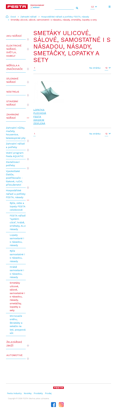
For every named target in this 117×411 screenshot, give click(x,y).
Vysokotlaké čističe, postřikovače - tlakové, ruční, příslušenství (14, 178)
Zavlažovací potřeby (13, 164)
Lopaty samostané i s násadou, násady (17, 240)
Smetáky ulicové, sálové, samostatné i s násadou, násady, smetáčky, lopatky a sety (17, 296)
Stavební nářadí (12, 103)
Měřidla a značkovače (14, 67)
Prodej (48, 393)
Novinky (28, 393)
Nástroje (12, 91)
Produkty (38, 393)
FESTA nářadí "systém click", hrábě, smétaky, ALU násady (18, 222)
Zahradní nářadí (28, 16)
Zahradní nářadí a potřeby (15, 145)
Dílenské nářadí (12, 80)
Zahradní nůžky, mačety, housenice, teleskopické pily (15, 132)
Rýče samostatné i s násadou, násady (17, 256)
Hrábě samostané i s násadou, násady (17, 272)
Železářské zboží (14, 344)
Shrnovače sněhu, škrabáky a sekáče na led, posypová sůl (18, 324)
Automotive (14, 355)
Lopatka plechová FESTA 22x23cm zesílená (39, 116)
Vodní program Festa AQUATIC (15, 154)
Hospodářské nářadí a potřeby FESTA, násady (65, 16)
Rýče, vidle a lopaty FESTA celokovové (17, 206)
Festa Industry (14, 393)
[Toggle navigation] (109, 6)
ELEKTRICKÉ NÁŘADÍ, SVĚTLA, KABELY (13, 50)
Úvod (13, 16)
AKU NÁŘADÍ (14, 35)
